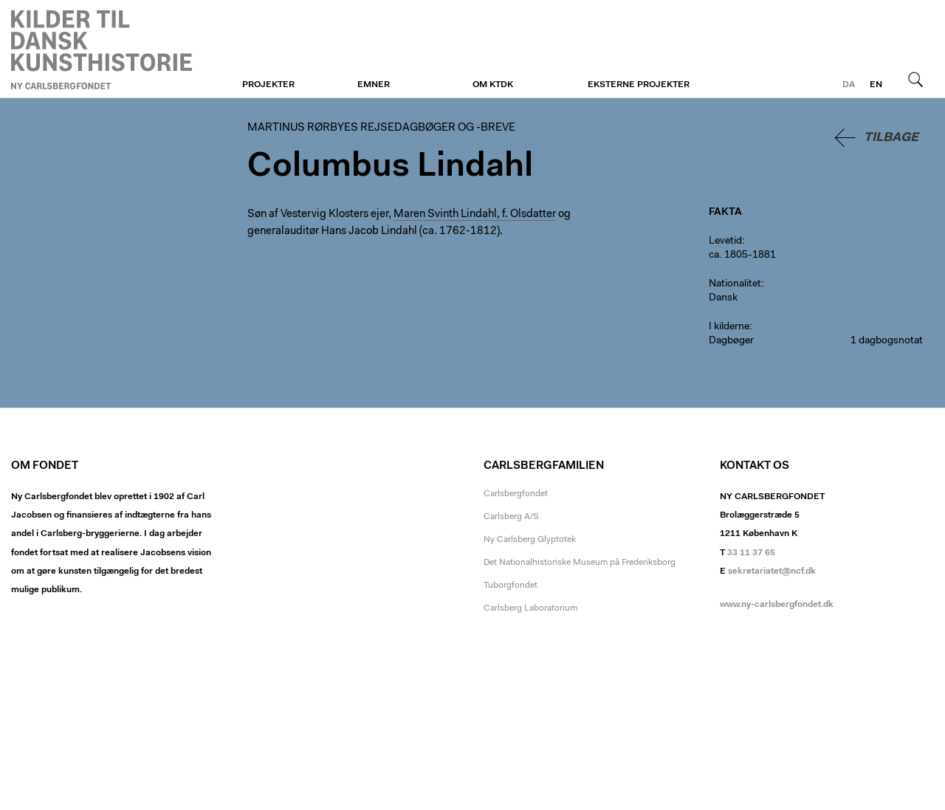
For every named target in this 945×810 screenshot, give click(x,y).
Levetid (725, 241)
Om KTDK (492, 84)
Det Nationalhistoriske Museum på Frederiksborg (580, 562)
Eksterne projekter (639, 84)
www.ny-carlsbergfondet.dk (777, 604)
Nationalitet (735, 284)
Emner (373, 84)
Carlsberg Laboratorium (530, 608)
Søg (915, 79)
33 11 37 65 (751, 553)
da (848, 84)
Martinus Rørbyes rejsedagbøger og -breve (101, 49)
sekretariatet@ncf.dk (772, 571)
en (876, 84)
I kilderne (729, 327)
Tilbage (891, 137)
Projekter (268, 84)
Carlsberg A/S (511, 516)
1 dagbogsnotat (886, 341)
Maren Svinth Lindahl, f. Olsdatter (475, 214)
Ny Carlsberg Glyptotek (530, 539)
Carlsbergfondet (516, 494)
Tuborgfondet (510, 585)
